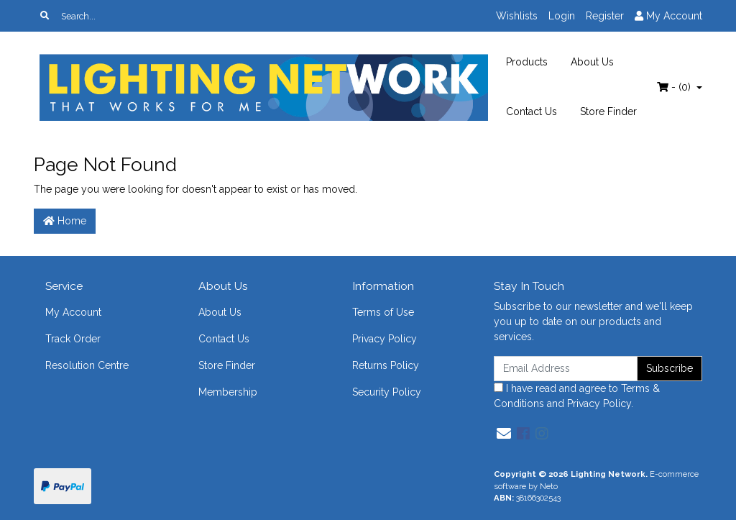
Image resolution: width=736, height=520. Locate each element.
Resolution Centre (87, 365)
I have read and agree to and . (577, 396)
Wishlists (517, 16)
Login (561, 16)
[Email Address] (566, 368)
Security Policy (386, 392)
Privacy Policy (384, 339)
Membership (227, 392)
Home (64, 221)
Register (605, 16)
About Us (592, 62)
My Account (73, 312)
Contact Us (531, 111)
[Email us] (504, 433)
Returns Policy (385, 365)
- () (675, 87)
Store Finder (608, 111)
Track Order (73, 339)
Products (527, 62)
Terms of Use (383, 312)
